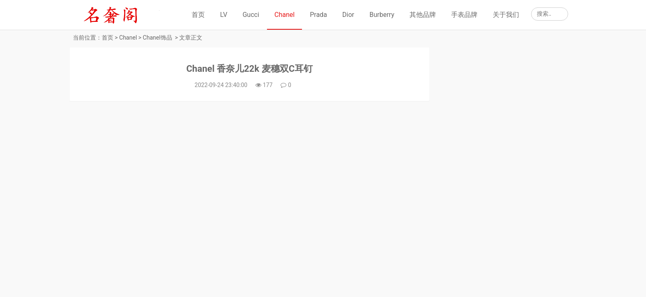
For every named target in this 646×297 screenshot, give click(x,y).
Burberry (382, 15)
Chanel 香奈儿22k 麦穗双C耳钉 (249, 69)
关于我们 (506, 15)
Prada (318, 15)
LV (223, 15)
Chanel (284, 15)
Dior (348, 15)
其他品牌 (423, 15)
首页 (198, 15)
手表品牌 (464, 15)
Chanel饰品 (157, 37)
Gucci (251, 15)
